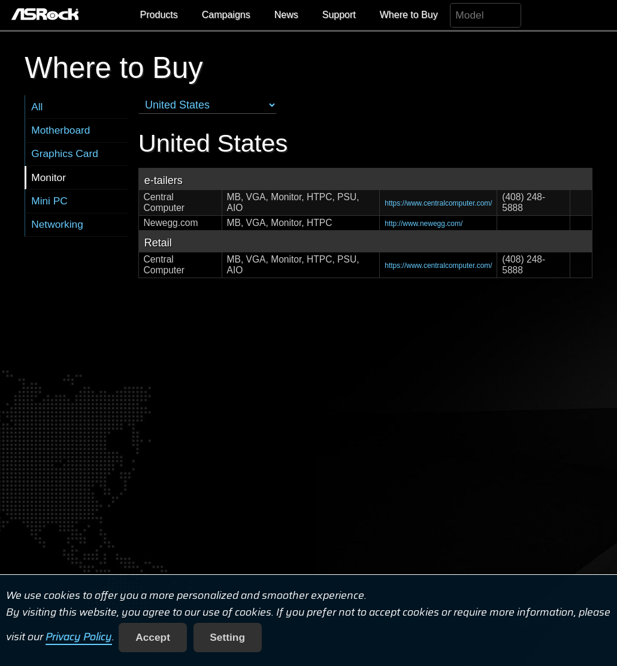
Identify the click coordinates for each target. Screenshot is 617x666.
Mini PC (49, 201)
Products (159, 15)
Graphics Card (64, 153)
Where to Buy (409, 15)
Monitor (48, 177)
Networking (57, 224)
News (286, 15)
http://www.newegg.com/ (423, 223)
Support (339, 15)
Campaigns (226, 15)
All (37, 107)
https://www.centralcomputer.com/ (438, 203)
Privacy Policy (79, 637)
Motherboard (60, 130)
